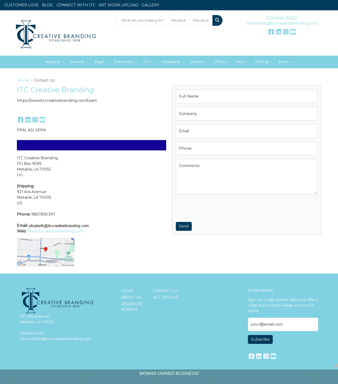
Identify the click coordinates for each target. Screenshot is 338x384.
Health (199, 62)
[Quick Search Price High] (201, 20)
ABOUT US (131, 297)
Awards (79, 62)
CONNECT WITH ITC (76, 5)
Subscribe (260, 339)
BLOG (47, 5)
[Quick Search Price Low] (179, 20)
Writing (264, 62)
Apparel (54, 62)
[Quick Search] (142, 20)
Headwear (173, 62)
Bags (101, 62)
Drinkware (125, 62)
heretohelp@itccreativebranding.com (281, 23)
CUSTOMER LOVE (21, 5)
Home (24, 80)
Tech (242, 62)
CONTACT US (165, 291)
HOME (127, 291)
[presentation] (211, 207)
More (286, 62)
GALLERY (150, 5)
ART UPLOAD (166, 297)
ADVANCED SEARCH (132, 307)
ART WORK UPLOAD (118, 5)
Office (221, 62)
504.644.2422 (281, 18)
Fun (149, 62)
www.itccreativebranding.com (55, 231)
